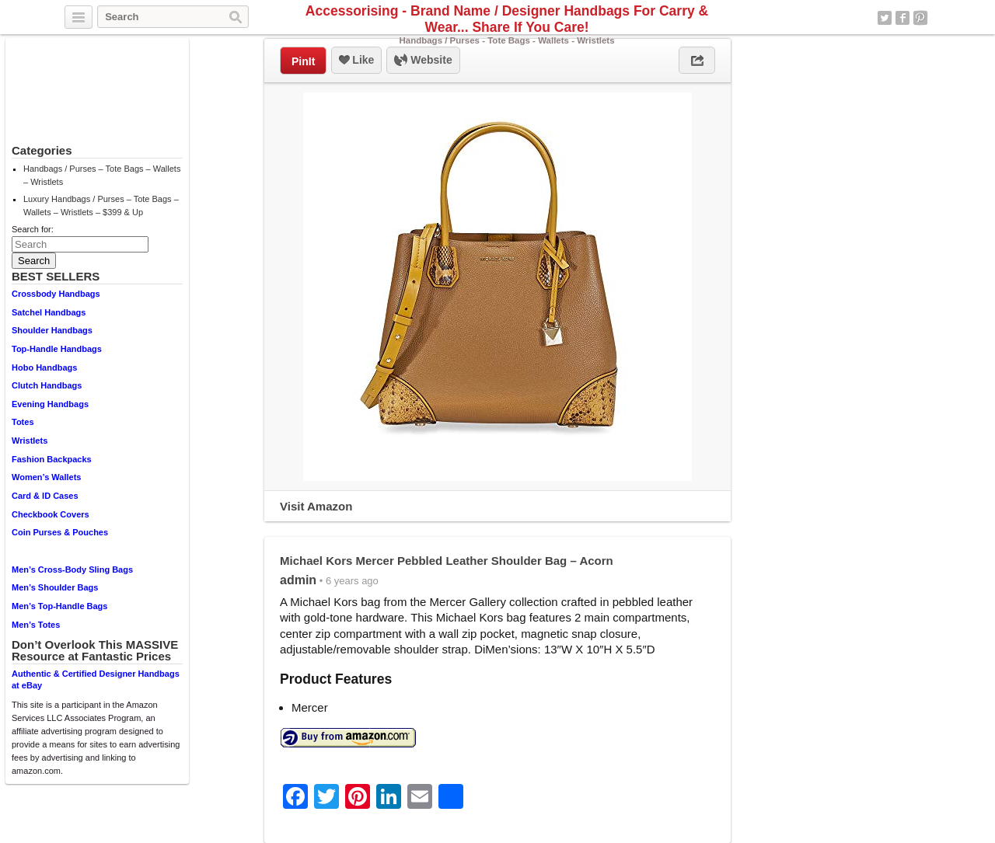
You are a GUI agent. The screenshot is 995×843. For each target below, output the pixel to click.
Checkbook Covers (50, 514)
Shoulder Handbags (52, 330)
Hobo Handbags (44, 367)
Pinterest (920, 18)
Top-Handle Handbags (57, 349)
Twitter (884, 18)
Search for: (33, 229)
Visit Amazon (316, 506)
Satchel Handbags (49, 312)
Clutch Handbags (47, 385)
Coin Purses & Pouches (60, 532)
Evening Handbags (50, 404)
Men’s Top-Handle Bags (59, 606)
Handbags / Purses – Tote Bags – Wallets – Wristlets (101, 175)
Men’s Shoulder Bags (55, 587)
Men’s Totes (36, 624)
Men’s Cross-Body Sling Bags (72, 569)
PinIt (303, 61)
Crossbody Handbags (56, 293)
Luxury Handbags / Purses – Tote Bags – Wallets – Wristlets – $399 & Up (101, 205)
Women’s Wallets (46, 477)
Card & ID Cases (45, 495)
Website (423, 61)
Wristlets (29, 440)
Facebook (902, 18)
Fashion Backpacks (52, 459)
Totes (23, 422)
